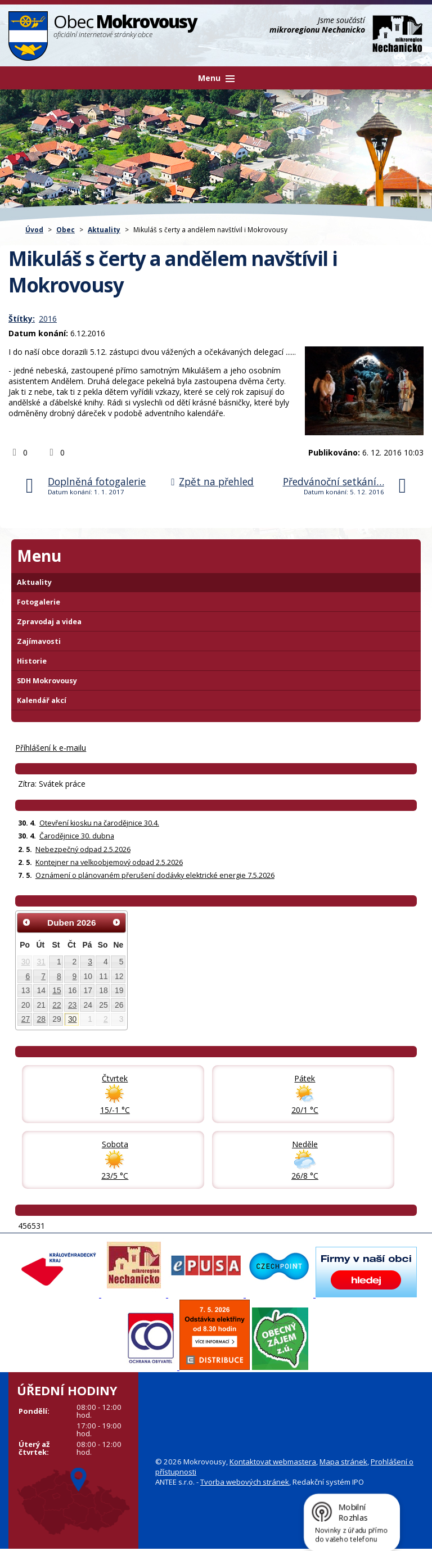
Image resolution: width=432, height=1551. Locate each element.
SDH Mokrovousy (47, 681)
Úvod (34, 229)
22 (56, 1004)
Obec (65, 229)
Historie (32, 661)
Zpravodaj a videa (49, 621)
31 (41, 961)
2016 (48, 318)
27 (25, 1019)
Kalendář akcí (41, 700)
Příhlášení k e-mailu (50, 747)
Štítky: (21, 318)
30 (25, 961)
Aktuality (104, 229)
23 (72, 1004)
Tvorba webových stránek (244, 1482)
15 (56, 990)
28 (41, 1019)
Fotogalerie (38, 602)
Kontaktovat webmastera (273, 1462)
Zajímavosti (39, 641)
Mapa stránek (343, 1462)
